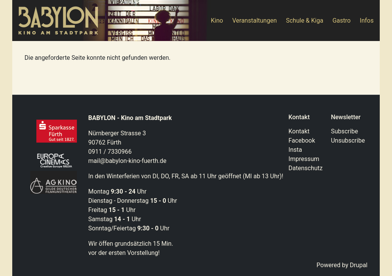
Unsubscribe (348, 140)
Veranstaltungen (254, 20)
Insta (295, 149)
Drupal (359, 265)
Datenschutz (306, 168)
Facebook (302, 140)
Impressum (304, 159)
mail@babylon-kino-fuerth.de (127, 160)
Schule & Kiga (304, 20)
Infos (367, 20)
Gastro (341, 20)
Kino (217, 20)
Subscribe (344, 131)
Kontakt (299, 131)
